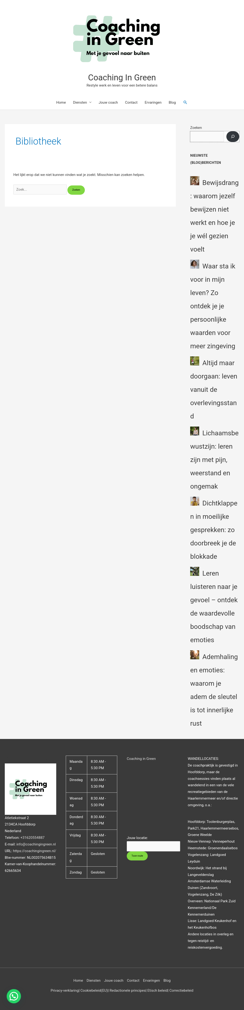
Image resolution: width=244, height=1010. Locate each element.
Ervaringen (153, 102)
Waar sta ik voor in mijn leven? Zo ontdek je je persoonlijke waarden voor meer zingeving (212, 306)
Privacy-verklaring (65, 990)
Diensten (80, 102)
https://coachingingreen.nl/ (34, 851)
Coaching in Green (141, 759)
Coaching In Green (122, 78)
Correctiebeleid (181, 990)
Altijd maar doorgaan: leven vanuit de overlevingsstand (213, 389)
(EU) (104, 990)
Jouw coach (108, 102)
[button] (185, 102)
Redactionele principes (128, 990)
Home (61, 102)
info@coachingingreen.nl (36, 844)
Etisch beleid (157, 990)
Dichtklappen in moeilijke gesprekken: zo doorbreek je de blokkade (213, 529)
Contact (131, 102)
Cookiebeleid (91, 990)
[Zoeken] (232, 136)
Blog (172, 102)
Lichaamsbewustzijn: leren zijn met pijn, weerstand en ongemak (214, 459)
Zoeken (196, 128)
